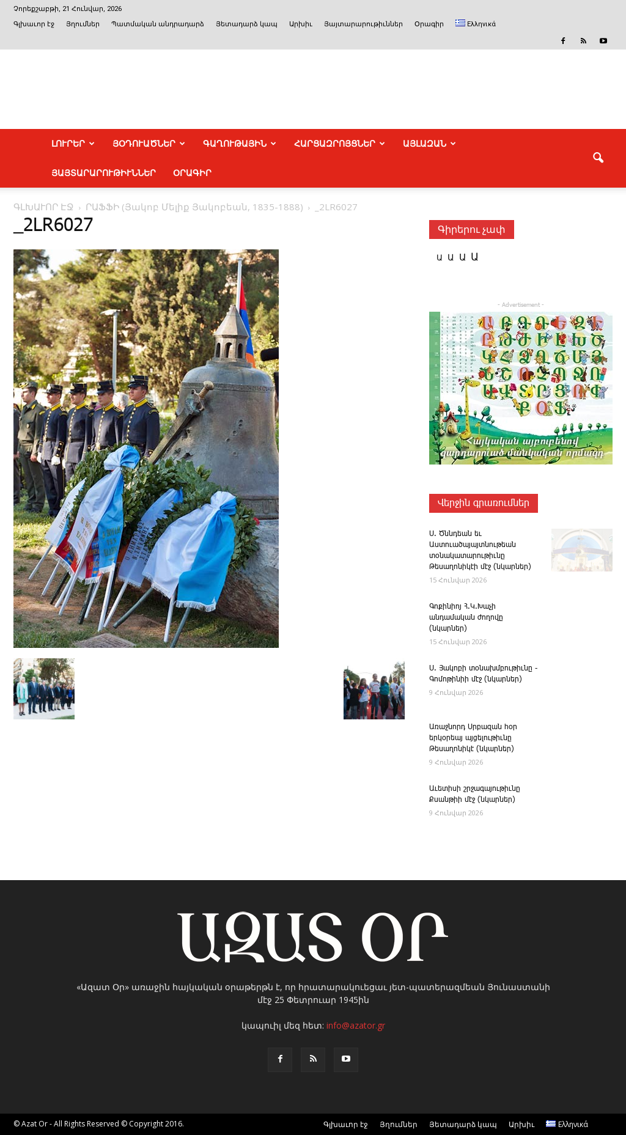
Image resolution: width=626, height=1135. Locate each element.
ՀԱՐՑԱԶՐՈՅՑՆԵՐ (339, 144)
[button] (598, 158)
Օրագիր (429, 24)
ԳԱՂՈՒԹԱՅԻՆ (239, 144)
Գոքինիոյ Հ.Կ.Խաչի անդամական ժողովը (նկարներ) (466, 617)
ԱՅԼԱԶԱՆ (429, 144)
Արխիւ (300, 24)
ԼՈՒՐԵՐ (73, 144)
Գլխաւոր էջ (33, 24)
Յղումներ (83, 24)
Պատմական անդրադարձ (157, 24)
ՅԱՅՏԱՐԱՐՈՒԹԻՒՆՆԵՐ (103, 173)
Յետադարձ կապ (247, 24)
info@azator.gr (355, 1025)
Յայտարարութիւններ (363, 24)
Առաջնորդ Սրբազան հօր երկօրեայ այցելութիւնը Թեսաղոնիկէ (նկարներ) (473, 738)
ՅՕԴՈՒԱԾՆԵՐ (148, 144)
